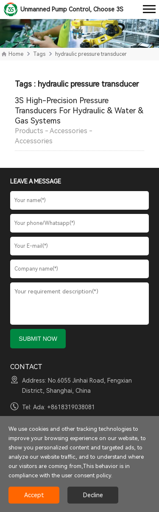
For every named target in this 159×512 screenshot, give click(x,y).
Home (15, 54)
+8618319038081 (71, 407)
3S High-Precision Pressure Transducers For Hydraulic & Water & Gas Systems (79, 110)
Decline (93, 495)
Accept (34, 495)
